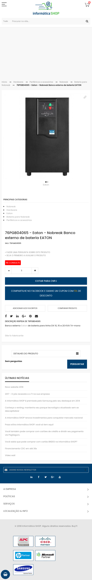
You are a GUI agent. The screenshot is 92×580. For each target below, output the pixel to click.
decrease (8, 270)
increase (35, 270)
